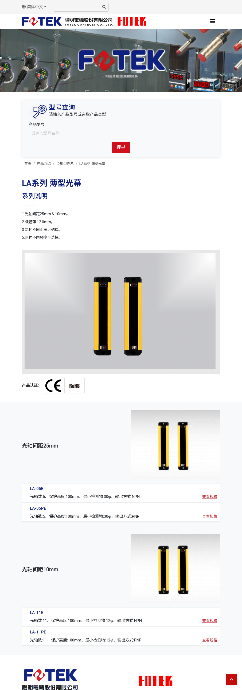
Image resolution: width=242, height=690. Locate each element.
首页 (27, 164)
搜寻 (121, 147)
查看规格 (209, 496)
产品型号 (37, 124)
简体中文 (32, 7)
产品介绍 (44, 164)
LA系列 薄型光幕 (92, 164)
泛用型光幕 (65, 164)
